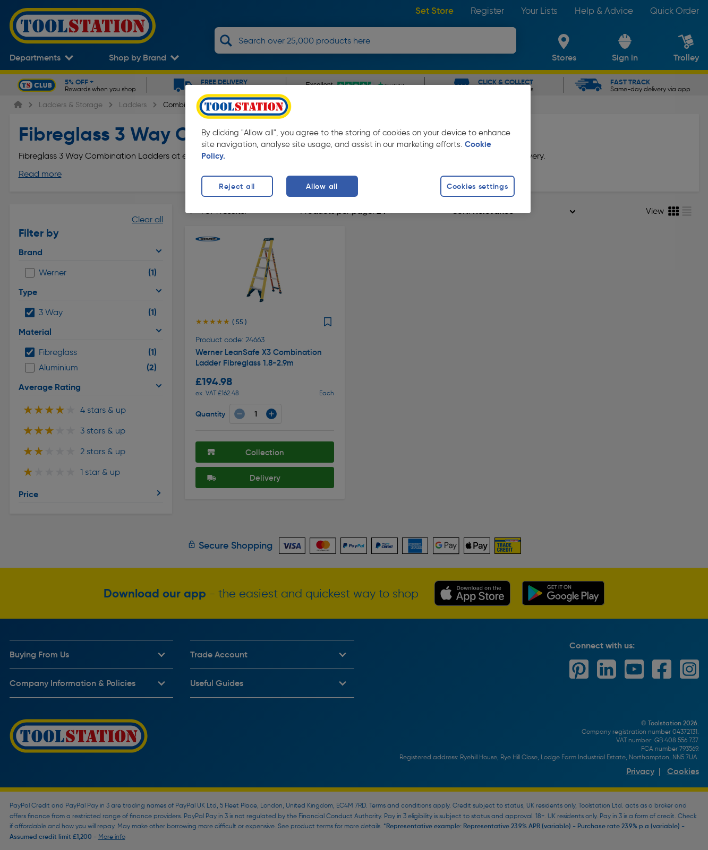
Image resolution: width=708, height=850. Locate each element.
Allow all (321, 186)
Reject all (237, 186)
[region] (358, 149)
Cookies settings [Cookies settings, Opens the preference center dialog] (477, 186)
